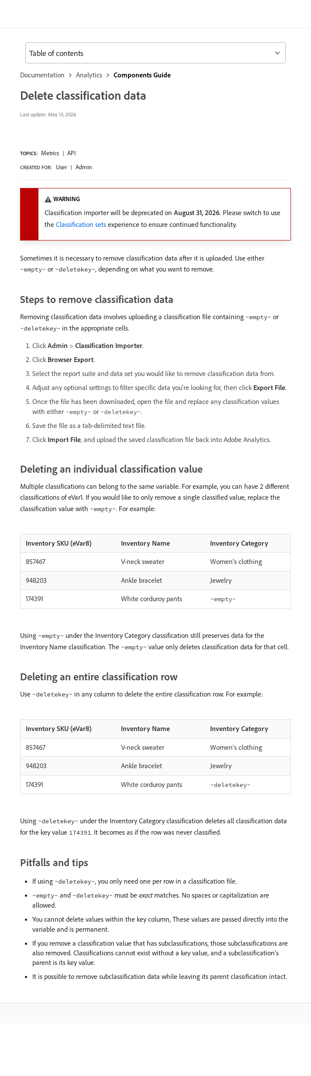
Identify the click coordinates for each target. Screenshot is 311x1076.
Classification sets (81, 224)
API (71, 153)
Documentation (42, 74)
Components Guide (142, 74)
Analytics (89, 74)
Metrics (50, 153)
